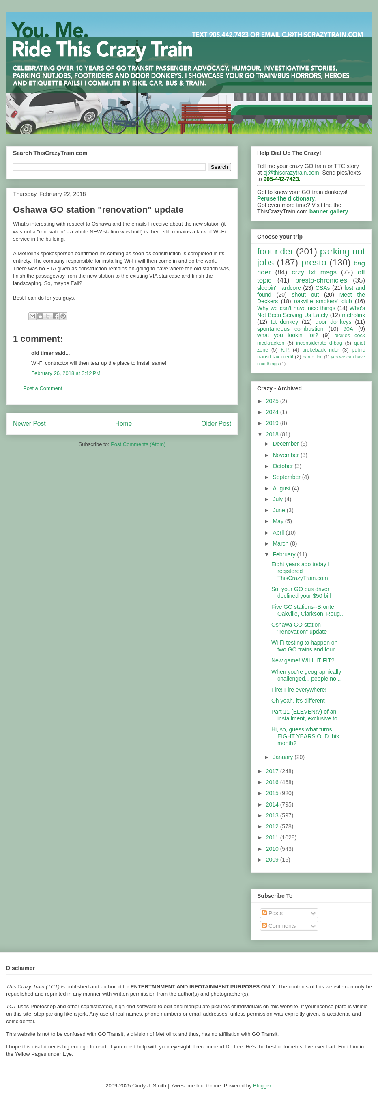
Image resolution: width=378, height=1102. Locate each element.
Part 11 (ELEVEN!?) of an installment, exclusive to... (306, 715)
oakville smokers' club (323, 301)
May (279, 521)
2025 (273, 401)
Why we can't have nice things (296, 308)
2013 (273, 815)
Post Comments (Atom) (138, 444)
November (286, 455)
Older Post (216, 423)
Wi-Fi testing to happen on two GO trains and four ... (306, 646)
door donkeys (334, 322)
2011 (273, 837)
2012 (273, 826)
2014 (273, 804)
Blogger (262, 1086)
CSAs (323, 288)
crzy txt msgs (314, 272)
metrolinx (353, 315)
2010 (273, 848)
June (279, 510)
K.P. (285, 350)
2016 (273, 782)
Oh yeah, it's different (298, 700)
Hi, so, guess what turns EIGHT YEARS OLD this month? (305, 736)
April (279, 532)
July (278, 499)
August (282, 488)
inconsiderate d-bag (319, 343)
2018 (273, 434)
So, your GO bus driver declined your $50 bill (301, 592)
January (283, 757)
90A (348, 329)
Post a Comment (42, 388)
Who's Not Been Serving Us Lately (311, 311)
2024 (273, 412)
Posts (272, 913)
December (286, 443)
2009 (273, 859)
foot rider (275, 251)
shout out (305, 294)
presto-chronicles (321, 280)
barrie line (312, 356)
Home (123, 423)
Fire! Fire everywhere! (298, 689)
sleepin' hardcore (279, 288)
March (281, 543)
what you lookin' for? (287, 335)
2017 (273, 771)
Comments (279, 926)
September (287, 477)
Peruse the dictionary (286, 198)
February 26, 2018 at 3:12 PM (66, 373)
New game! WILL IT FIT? (303, 660)
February (285, 554)
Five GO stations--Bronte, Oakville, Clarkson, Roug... (308, 610)
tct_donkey (285, 322)
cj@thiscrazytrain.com (291, 172)
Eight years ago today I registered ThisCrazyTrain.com (300, 571)
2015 (273, 793)
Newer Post (29, 423)
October (283, 466)
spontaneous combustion (290, 329)
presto (313, 262)
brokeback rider (320, 350)
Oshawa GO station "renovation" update (299, 628)
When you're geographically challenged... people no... (306, 675)
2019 (273, 423)
